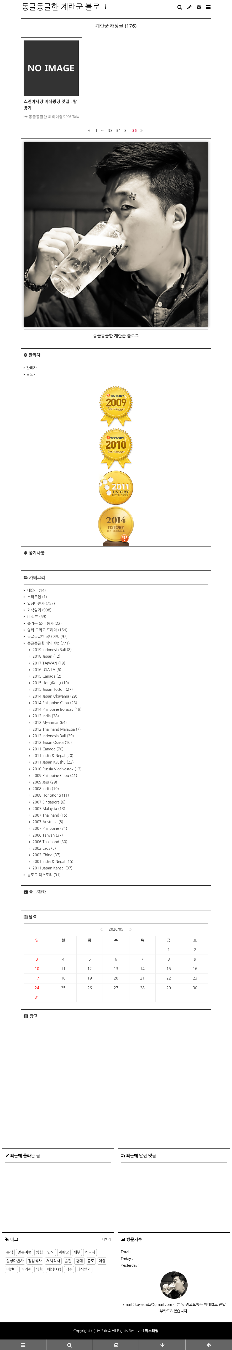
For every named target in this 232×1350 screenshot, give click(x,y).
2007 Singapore (48, 802)
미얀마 (11, 1269)
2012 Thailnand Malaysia (56, 729)
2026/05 (116, 929)
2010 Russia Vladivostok (56, 769)
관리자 (31, 368)
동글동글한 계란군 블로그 (64, 7)
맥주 (69, 1269)
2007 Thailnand (49, 815)
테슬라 (36, 590)
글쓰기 (31, 374)
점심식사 (35, 1261)
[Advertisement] (116, 1078)
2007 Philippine (49, 828)
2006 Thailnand (49, 842)
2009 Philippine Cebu (54, 775)
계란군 (64, 1252)
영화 (39, 1269)
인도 (50, 1252)
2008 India (45, 789)
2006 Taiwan (47, 835)
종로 (90, 1261)
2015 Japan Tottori (52, 689)
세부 (76, 1252)
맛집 (39, 1252)
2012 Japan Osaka (51, 742)
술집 (68, 1261)
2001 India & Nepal (52, 861)
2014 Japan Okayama (54, 696)
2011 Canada (47, 749)
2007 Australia (47, 822)
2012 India (45, 716)
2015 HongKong (50, 683)
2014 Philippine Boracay (56, 709)
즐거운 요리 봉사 (44, 623)
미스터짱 (152, 1331)
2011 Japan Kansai (51, 868)
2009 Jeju (44, 782)
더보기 (106, 1239)
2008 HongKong (50, 795)
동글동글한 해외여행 (48, 643)
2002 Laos (43, 848)
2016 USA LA (46, 670)
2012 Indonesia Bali (52, 736)
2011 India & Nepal (52, 756)
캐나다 (90, 1252)
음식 (9, 1252)
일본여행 (24, 1252)
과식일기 (38, 610)
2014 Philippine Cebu (54, 703)
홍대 (79, 1261)
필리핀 (26, 1269)
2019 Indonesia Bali (51, 650)
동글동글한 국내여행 (46, 636)
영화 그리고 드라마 (46, 630)
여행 (102, 1261)
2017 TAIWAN (48, 663)
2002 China (45, 855)
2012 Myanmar (49, 722)
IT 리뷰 (36, 617)
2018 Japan (45, 656)
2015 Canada (46, 676)
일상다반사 (40, 603)
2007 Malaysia (48, 809)
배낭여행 (54, 1269)
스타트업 (36, 597)
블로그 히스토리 (43, 875)
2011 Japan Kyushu (52, 762)
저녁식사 (53, 1261)
